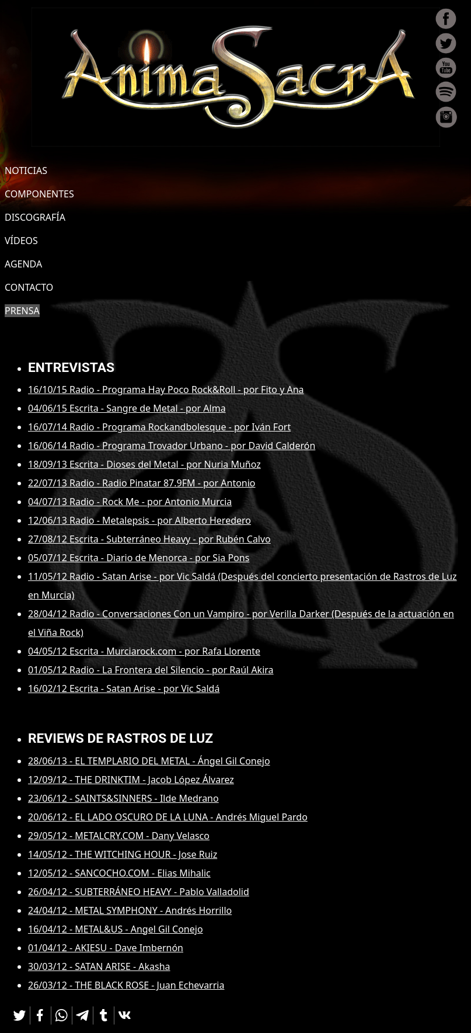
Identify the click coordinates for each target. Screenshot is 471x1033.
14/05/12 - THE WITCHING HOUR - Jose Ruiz (122, 854)
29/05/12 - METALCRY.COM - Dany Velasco (119, 835)
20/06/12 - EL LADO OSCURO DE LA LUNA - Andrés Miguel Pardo (168, 817)
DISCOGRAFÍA (35, 217)
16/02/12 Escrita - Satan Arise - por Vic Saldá (123, 688)
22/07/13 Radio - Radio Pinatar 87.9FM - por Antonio (142, 482)
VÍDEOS (21, 240)
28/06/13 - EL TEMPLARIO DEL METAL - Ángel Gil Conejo (149, 760)
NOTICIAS (26, 170)
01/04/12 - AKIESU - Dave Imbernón (105, 947)
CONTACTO (29, 287)
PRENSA (22, 310)
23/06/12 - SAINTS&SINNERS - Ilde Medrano (123, 798)
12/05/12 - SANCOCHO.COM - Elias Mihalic (119, 873)
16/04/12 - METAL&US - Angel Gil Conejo (115, 929)
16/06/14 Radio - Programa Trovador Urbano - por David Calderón (171, 445)
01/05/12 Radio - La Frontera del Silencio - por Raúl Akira (151, 669)
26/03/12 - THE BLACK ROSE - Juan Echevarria (126, 985)
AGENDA (23, 264)
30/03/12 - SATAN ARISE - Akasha (99, 966)
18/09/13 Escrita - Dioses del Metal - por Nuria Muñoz (144, 464)
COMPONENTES (39, 193)
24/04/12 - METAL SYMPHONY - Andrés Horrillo (130, 910)
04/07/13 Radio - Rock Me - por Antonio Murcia (130, 501)
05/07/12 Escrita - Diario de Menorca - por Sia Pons (138, 557)
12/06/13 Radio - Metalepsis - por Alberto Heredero (139, 520)
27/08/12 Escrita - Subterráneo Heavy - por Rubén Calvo (149, 539)
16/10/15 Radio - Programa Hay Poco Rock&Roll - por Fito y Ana (166, 389)
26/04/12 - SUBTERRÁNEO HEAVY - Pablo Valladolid (138, 891)
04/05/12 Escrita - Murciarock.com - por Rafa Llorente (144, 651)
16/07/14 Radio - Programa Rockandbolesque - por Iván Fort (159, 426)
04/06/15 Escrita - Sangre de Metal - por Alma (127, 408)
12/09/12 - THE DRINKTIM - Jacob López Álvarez (131, 779)
